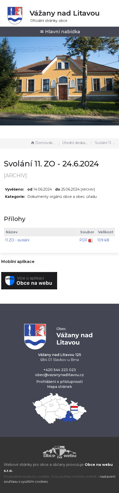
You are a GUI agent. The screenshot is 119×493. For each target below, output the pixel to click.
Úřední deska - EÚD (75, 143)
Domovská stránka (43, 143)
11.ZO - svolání (17, 240)
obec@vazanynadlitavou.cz (59, 375)
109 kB (103, 240)
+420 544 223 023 (59, 370)
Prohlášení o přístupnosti (59, 381)
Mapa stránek (59, 386)
